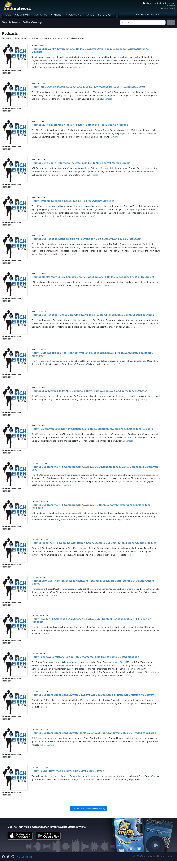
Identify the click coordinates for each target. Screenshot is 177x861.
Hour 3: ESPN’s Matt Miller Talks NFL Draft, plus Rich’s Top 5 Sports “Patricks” (80, 125)
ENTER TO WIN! (167, 9)
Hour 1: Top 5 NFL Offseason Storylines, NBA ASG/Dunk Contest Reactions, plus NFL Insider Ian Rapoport (91, 620)
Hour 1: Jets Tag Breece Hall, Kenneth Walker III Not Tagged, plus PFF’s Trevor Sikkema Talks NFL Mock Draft (92, 354)
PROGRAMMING (73, 15)
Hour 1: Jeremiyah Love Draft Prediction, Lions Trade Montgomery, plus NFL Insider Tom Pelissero (92, 429)
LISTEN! (104, 15)
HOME (7, 15)
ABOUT (22, 15)
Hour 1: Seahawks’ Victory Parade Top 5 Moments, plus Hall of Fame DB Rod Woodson (85, 657)
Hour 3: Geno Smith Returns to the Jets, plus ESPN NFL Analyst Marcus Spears (81, 163)
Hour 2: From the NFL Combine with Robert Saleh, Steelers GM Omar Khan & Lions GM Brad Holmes (94, 543)
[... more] (79, 67)
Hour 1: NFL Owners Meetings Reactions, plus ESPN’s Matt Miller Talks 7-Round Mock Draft (88, 87)
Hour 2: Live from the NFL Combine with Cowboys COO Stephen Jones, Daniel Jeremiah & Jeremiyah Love (95, 468)
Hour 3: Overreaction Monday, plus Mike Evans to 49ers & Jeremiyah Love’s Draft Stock (86, 239)
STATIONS (56, 15)
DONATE (89, 15)
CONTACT (40, 15)
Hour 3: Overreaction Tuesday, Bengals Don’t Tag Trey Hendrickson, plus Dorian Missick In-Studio (93, 315)
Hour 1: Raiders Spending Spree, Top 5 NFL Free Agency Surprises (73, 201)
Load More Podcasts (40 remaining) (89, 808)
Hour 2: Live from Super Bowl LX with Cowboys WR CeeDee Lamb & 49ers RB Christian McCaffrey (93, 695)
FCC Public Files (24, 856)
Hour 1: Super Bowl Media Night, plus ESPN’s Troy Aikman (68, 771)
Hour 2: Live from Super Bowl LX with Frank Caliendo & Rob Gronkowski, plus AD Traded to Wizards (94, 733)
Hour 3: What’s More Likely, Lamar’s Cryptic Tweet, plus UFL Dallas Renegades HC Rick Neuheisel (93, 277)
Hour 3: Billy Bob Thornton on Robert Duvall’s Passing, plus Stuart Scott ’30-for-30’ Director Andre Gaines (93, 582)
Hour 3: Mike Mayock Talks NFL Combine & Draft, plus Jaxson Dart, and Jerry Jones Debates (89, 391)
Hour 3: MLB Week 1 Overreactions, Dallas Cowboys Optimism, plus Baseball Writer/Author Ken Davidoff (91, 50)
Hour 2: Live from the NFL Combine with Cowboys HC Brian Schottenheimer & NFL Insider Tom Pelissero (91, 506)
